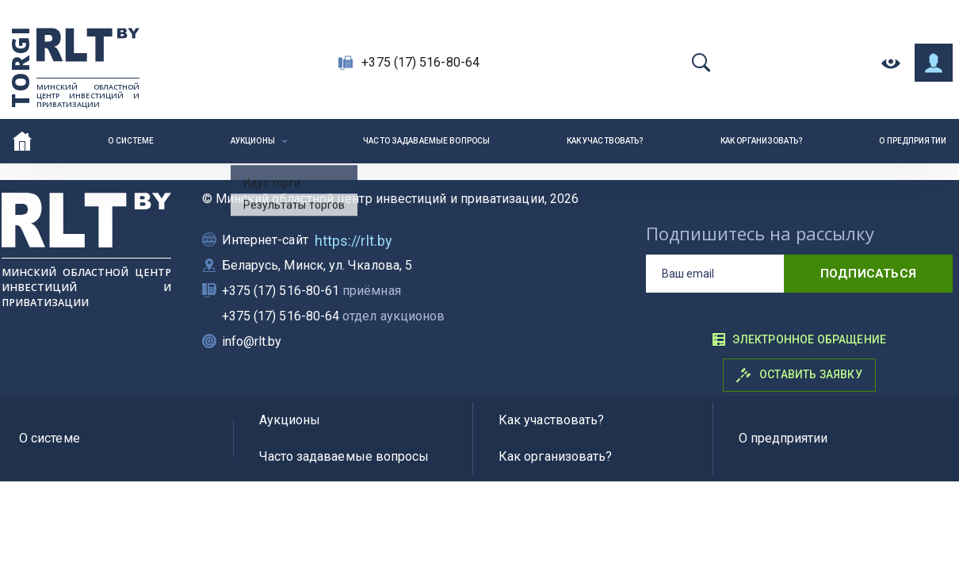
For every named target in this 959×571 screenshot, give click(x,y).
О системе (131, 140)
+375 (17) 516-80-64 (420, 62)
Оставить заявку (799, 375)
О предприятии (912, 140)
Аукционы (253, 140)
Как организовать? (761, 140)
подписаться (868, 273)
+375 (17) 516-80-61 (311, 290)
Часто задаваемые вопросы (426, 140)
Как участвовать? (605, 140)
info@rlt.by (252, 341)
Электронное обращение (799, 339)
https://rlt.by (353, 240)
